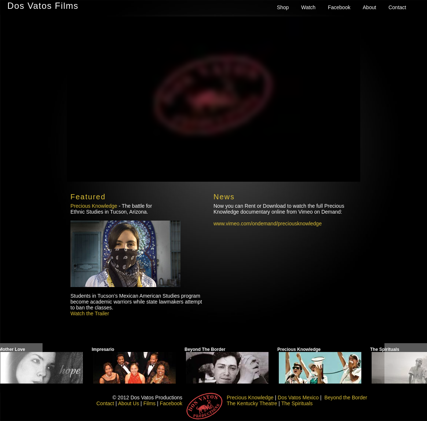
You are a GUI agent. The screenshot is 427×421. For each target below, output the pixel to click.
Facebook (339, 7)
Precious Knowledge (93, 206)
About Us (128, 403)
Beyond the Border (345, 397)
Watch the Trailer (89, 313)
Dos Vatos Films (43, 6)
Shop (283, 7)
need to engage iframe (213, 99)
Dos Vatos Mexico (298, 397)
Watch (308, 7)
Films (149, 403)
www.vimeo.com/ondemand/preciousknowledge (267, 223)
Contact (397, 7)
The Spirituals (297, 403)
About (369, 7)
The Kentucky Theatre (252, 403)
